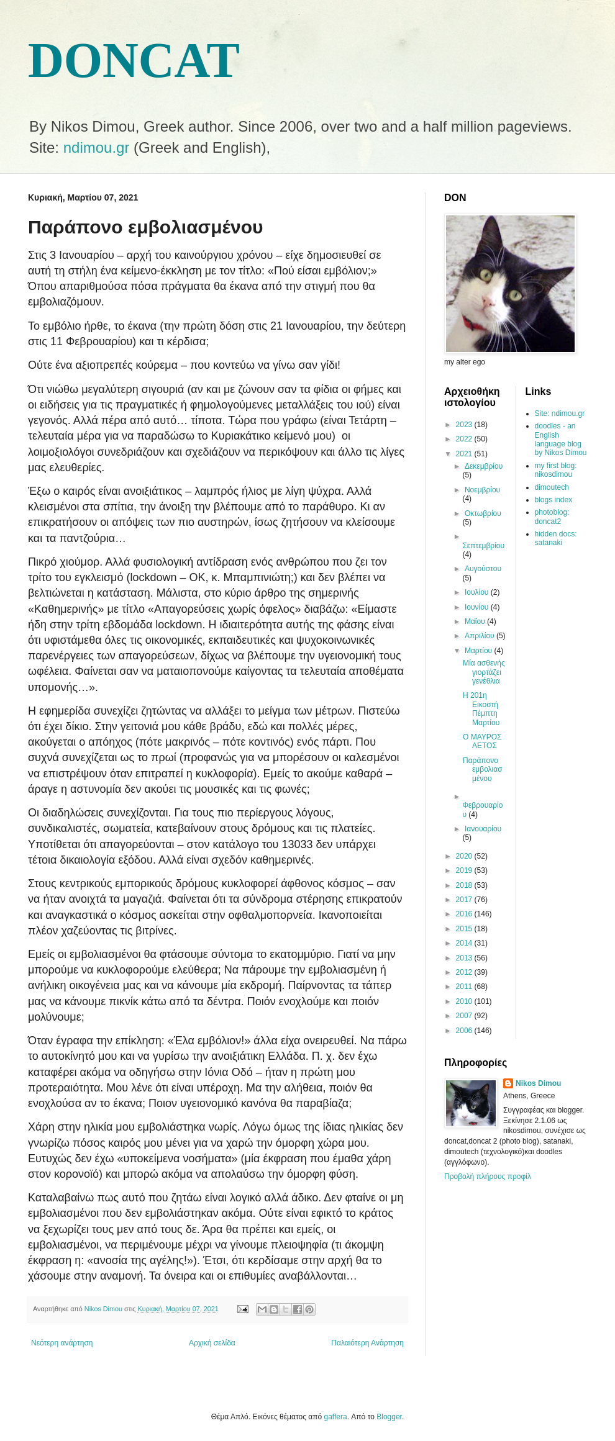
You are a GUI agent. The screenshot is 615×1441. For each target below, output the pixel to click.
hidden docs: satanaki (556, 538)
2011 (465, 986)
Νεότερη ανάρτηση (62, 1343)
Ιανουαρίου (483, 828)
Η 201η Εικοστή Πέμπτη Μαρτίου (481, 708)
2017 (465, 899)
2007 (465, 1015)
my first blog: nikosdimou (556, 470)
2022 (465, 439)
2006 (465, 1030)
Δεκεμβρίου (484, 466)
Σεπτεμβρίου (483, 545)
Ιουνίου (478, 607)
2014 (465, 943)
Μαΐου (476, 621)
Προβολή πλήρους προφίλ (487, 1176)
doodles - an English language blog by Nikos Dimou (561, 439)
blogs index (554, 499)
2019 (465, 870)
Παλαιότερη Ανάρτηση (367, 1343)
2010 (465, 1001)
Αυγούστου (483, 568)
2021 (465, 453)
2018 (465, 885)
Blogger (389, 1416)
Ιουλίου (478, 592)
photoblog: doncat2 (552, 516)
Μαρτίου (479, 650)
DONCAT (134, 60)
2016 (465, 914)
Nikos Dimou (538, 1083)
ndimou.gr (96, 147)
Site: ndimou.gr (560, 413)
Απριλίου (480, 635)
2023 (465, 424)
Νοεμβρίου (482, 490)
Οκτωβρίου (483, 513)
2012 (465, 972)
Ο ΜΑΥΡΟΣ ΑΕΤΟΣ (482, 741)
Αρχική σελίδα (212, 1343)
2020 (465, 856)
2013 (465, 958)
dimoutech (552, 487)
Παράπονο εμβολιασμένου (483, 769)
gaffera (335, 1416)
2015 (465, 928)
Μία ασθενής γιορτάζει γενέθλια (484, 672)
